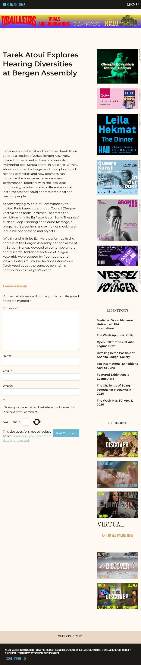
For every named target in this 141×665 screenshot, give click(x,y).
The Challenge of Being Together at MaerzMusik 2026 (114, 389)
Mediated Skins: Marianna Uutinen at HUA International (115, 324)
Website (8, 386)
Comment (10, 308)
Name (7, 355)
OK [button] (25, 658)
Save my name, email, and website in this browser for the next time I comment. (39, 410)
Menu (133, 5)
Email (7, 370)
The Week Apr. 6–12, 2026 (115, 335)
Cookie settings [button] (13, 658)
